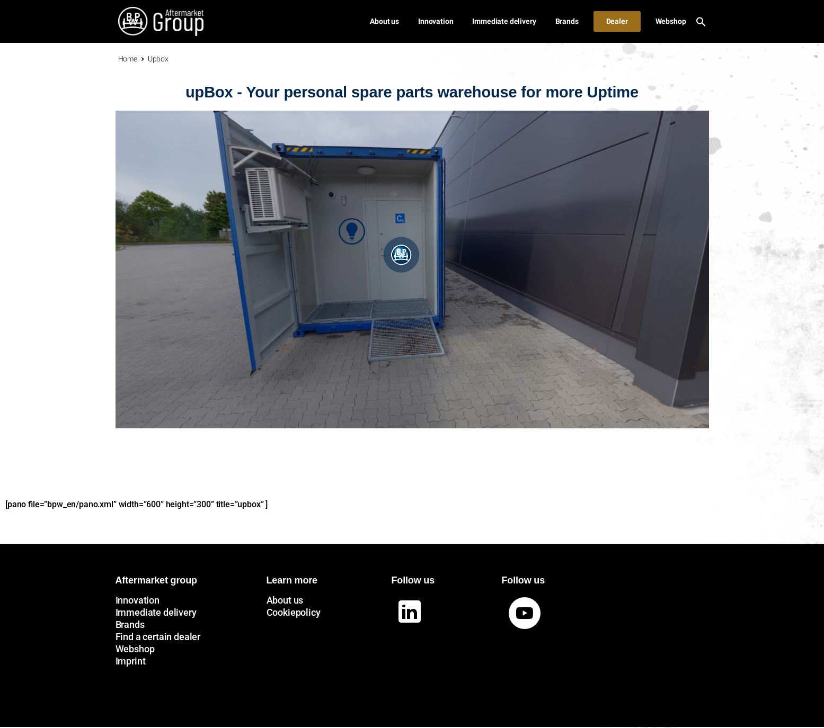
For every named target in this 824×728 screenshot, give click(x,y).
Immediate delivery (156, 612)
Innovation (138, 600)
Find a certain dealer (158, 636)
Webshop (135, 648)
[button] (701, 21)
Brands (130, 624)
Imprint (131, 661)
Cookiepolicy (294, 612)
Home (127, 59)
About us (285, 600)
